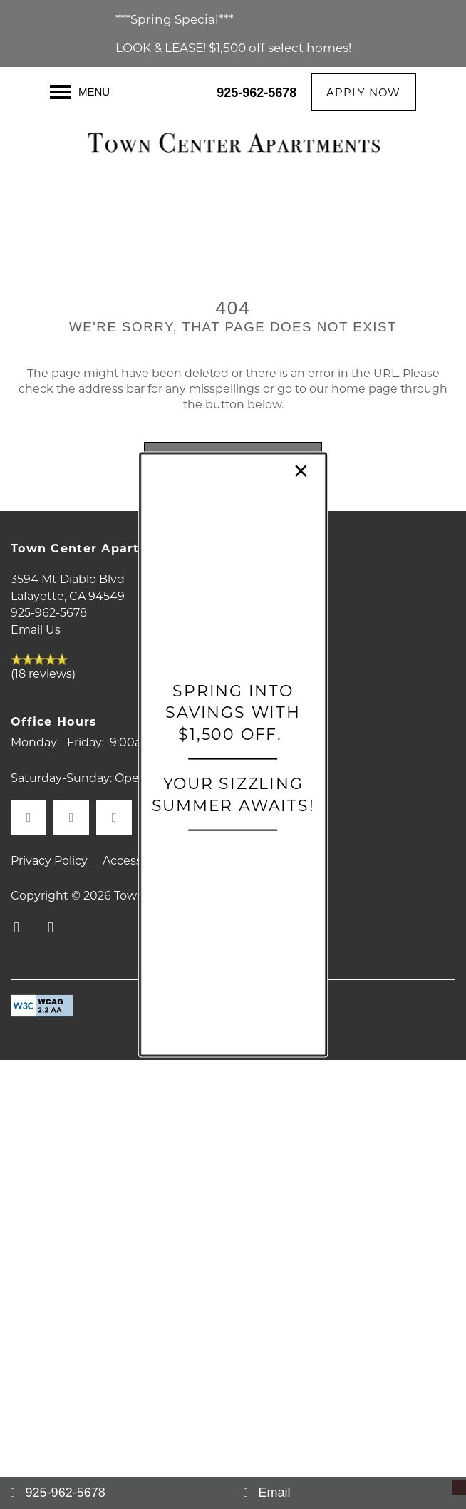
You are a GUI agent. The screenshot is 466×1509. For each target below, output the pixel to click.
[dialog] (233, 754)
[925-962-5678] (116, 1493)
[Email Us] (349, 1493)
